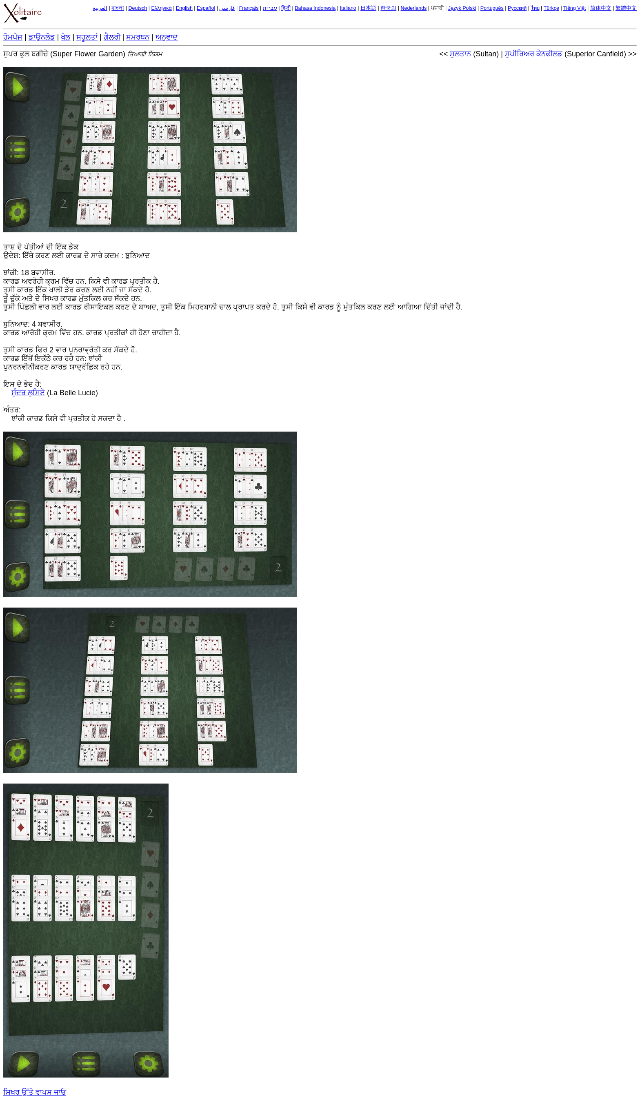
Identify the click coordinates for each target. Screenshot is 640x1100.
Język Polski (462, 8)
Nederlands (413, 8)
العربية (100, 8)
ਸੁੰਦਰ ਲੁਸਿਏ (28, 393)
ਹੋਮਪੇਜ (12, 37)
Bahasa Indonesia (315, 8)
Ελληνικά (161, 8)
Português (492, 8)
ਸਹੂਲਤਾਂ (87, 37)
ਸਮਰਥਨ (137, 37)
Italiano (348, 8)
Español (206, 8)
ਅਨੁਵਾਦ (167, 37)
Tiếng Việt (574, 8)
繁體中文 (626, 8)
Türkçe (551, 8)
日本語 (368, 8)
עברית (270, 8)
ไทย (535, 8)
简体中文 (600, 8)
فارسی (227, 8)
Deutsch (137, 8)
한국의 (388, 8)
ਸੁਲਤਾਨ (460, 54)
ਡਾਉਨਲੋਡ (42, 37)
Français (249, 8)
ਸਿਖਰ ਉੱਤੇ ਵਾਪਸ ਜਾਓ (34, 1092)
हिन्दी (286, 8)
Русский (517, 8)
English (184, 8)
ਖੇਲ (65, 37)
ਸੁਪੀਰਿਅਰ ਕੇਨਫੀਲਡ (533, 54)
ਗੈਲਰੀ (112, 37)
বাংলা (117, 8)
